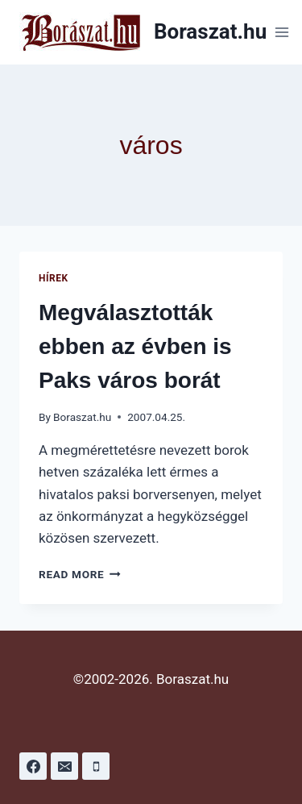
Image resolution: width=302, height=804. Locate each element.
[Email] (64, 766)
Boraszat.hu (82, 416)
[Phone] (96, 766)
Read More (80, 574)
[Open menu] (281, 31)
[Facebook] (33, 766)
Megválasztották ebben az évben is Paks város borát (135, 346)
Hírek (53, 278)
